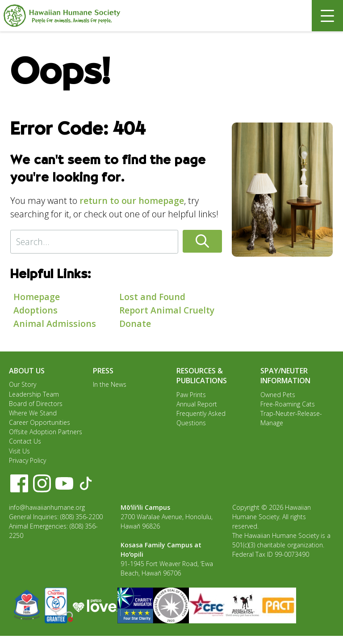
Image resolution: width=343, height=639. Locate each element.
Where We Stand (33, 414)
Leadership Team (34, 394)
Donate (135, 323)
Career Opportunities (39, 423)
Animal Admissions (54, 323)
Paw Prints (191, 394)
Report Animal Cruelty (168, 310)
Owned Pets (277, 394)
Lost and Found (153, 297)
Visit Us (19, 453)
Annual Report (196, 404)
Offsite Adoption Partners (45, 433)
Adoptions (36, 310)
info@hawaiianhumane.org (47, 510)
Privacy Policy (27, 463)
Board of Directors (36, 404)
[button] (206, 241)
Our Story (22, 384)
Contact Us (25, 443)
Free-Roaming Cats (287, 404)
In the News (109, 384)
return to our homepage (132, 201)
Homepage (36, 297)
